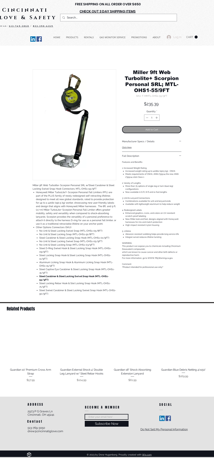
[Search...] (118, 17)
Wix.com (147, 454)
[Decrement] (147, 118)
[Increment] (157, 118)
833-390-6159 (43, 26)
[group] (107, 350)
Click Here (127, 147)
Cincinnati (25, 10)
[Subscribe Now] (107, 424)
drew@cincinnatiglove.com (45, 431)
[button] (192, 37)
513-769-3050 (19, 26)
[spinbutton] (152, 118)
